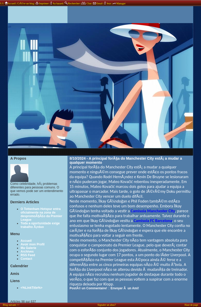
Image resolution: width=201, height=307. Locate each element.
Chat (86, 3)
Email (98, 3)
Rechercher (72, 3)
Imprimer (42, 3)
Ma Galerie (28, 248)
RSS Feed (28, 255)
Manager (119, 3)
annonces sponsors (100, 11)
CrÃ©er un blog (25, 3)
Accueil (10, 3)
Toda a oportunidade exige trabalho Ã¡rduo (40, 225)
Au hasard (56, 3)
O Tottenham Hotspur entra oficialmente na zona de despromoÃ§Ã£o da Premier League (41, 214)
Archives (27, 251)
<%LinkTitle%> (31, 288)
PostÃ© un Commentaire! (88, 288)
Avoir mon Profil (33, 244)
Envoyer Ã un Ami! (125, 288)
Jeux (108, 3)
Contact (26, 259)
